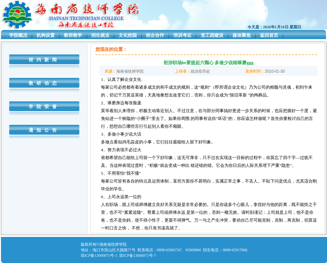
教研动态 (44, 83)
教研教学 (73, 35)
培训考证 (182, 35)
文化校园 (128, 35)
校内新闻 (44, 59)
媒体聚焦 (242, 35)
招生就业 (100, 35)
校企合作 (155, 35)
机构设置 (45, 35)
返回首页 (269, 35)
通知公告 (44, 130)
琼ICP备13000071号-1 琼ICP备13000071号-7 (118, 255)
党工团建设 (212, 35)
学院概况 (18, 35)
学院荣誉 (44, 106)
